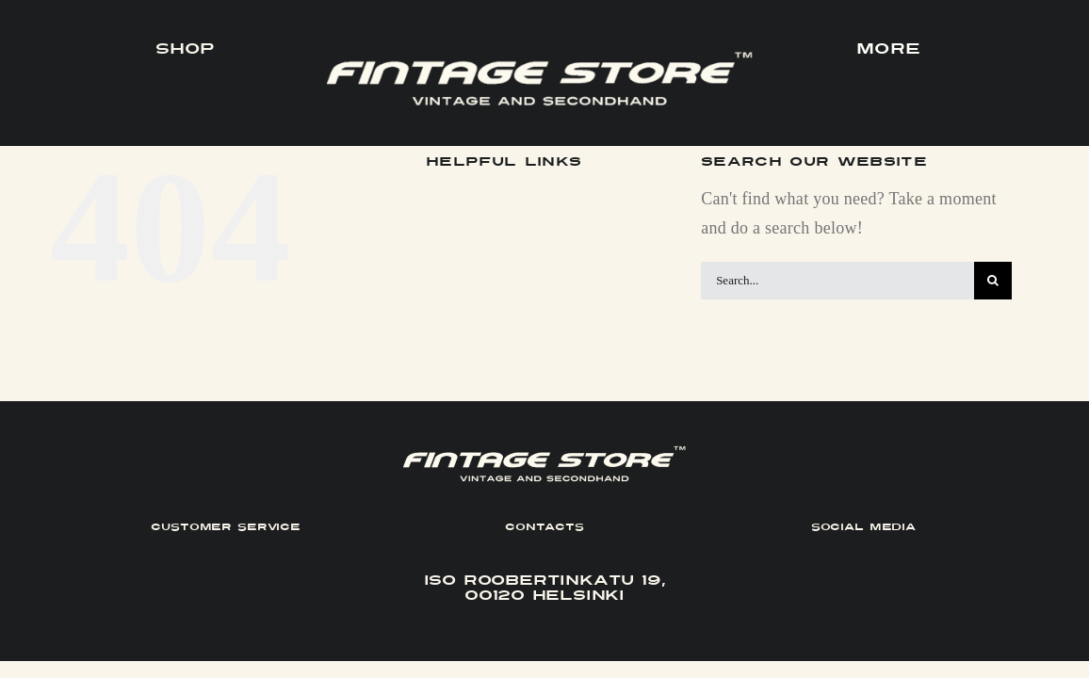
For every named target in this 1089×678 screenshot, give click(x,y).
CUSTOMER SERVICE (226, 527)
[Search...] (837, 280)
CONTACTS (544, 527)
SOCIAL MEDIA (863, 527)
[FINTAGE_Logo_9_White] (540, 59)
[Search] (993, 280)
